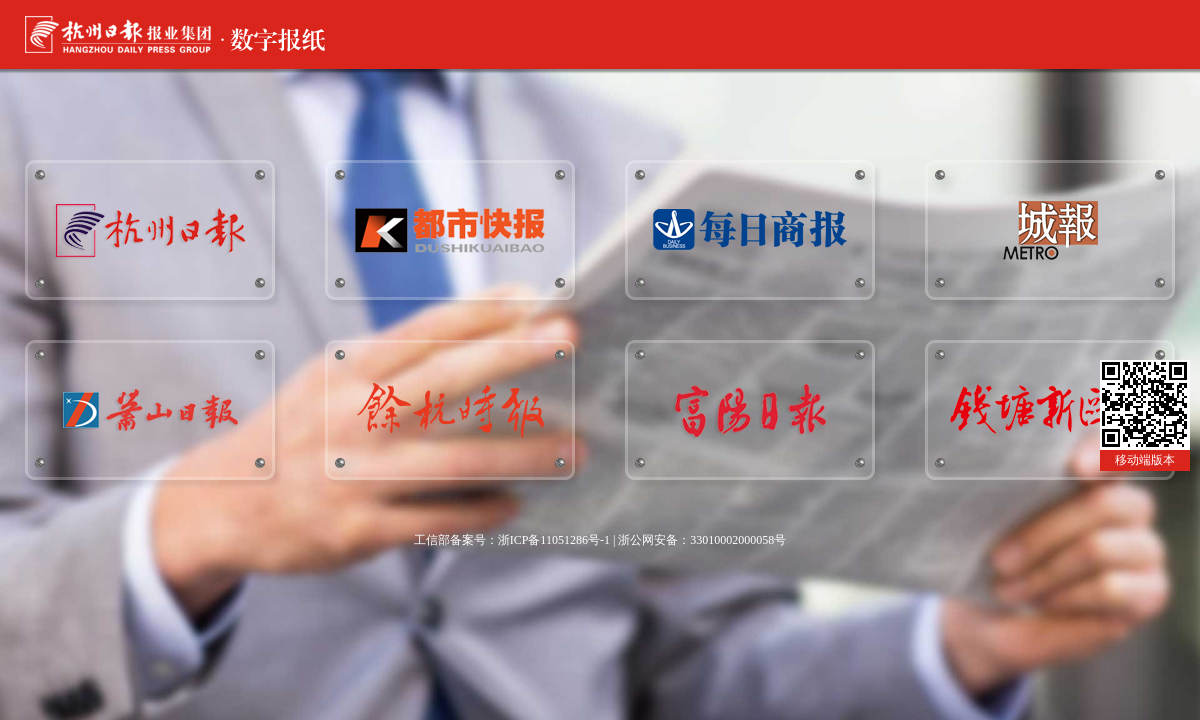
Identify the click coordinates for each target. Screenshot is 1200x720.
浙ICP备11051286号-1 (554, 540)
